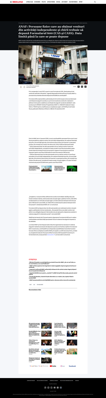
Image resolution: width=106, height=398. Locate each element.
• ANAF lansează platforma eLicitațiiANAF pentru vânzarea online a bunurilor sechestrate (52, 280)
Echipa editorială (31, 380)
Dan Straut (28, 87)
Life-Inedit (65, 1)
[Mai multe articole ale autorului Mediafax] (24, 86)
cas (34, 284)
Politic (44, 1)
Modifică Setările (53, 383)
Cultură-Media (73, 1)
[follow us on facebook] (72, 366)
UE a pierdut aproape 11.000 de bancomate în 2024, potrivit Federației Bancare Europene (34, 325)
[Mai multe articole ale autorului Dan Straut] (20, 86)
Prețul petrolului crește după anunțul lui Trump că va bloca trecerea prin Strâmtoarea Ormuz (34, 168)
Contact (77, 380)
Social (58, 1)
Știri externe (51, 1)
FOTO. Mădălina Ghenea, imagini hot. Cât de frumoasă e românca (59, 342)
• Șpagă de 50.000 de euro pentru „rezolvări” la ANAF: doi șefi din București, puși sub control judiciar (53, 273)
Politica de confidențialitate (66, 380)
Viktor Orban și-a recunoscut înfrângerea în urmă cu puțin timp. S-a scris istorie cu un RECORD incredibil (34, 342)
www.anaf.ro (50, 234)
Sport (80, 1)
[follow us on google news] (33, 366)
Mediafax (33, 87)
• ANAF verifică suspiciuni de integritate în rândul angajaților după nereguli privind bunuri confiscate (52, 266)
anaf (30, 284)
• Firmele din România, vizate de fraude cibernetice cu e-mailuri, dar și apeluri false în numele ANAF (51, 277)
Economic (37, 1)
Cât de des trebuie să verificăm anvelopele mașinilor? (34, 359)
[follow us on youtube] (53, 366)
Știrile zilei (29, 1)
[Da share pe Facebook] (79, 87)
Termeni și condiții (54, 380)
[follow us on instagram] (63, 366)
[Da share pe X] (82, 87)
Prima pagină (21, 23)
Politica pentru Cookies (42, 380)
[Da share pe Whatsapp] (85, 87)
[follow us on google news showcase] (43, 366)
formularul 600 (40, 284)
